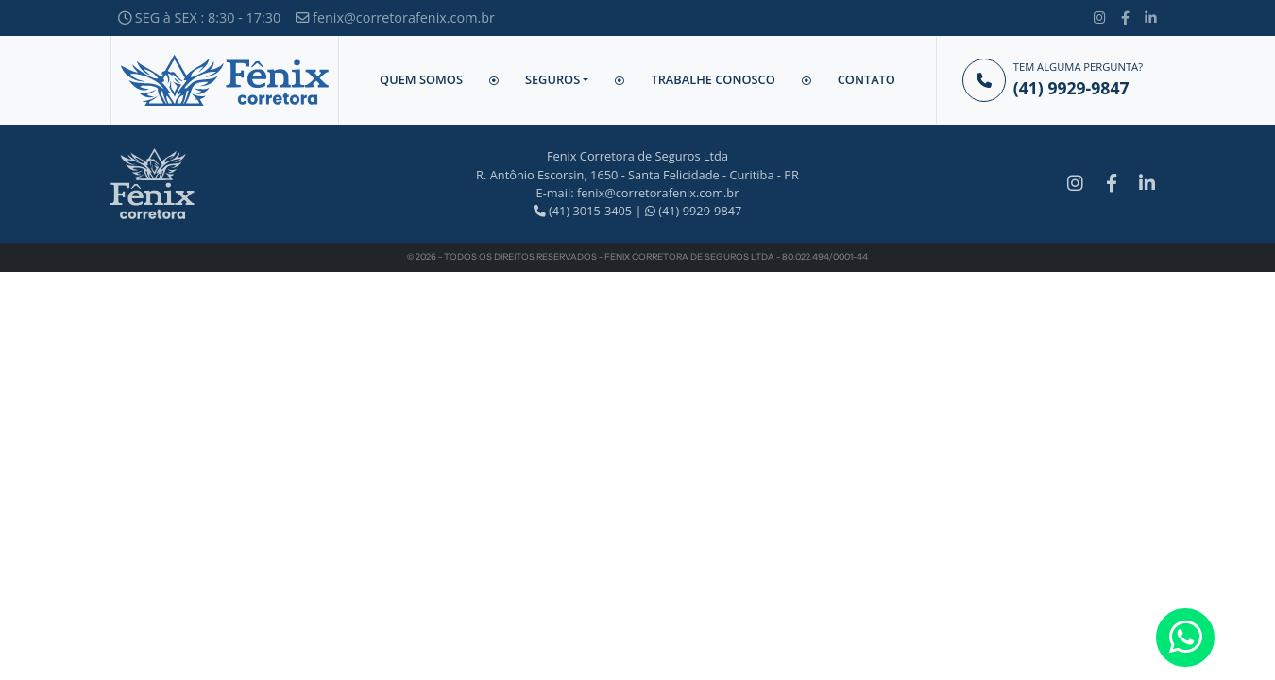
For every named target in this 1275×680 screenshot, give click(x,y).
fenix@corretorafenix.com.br (395, 17)
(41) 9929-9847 (693, 210)
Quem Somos (421, 79)
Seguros (552, 79)
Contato (866, 79)
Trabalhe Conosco (712, 79)
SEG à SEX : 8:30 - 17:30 (199, 17)
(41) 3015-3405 (583, 210)
